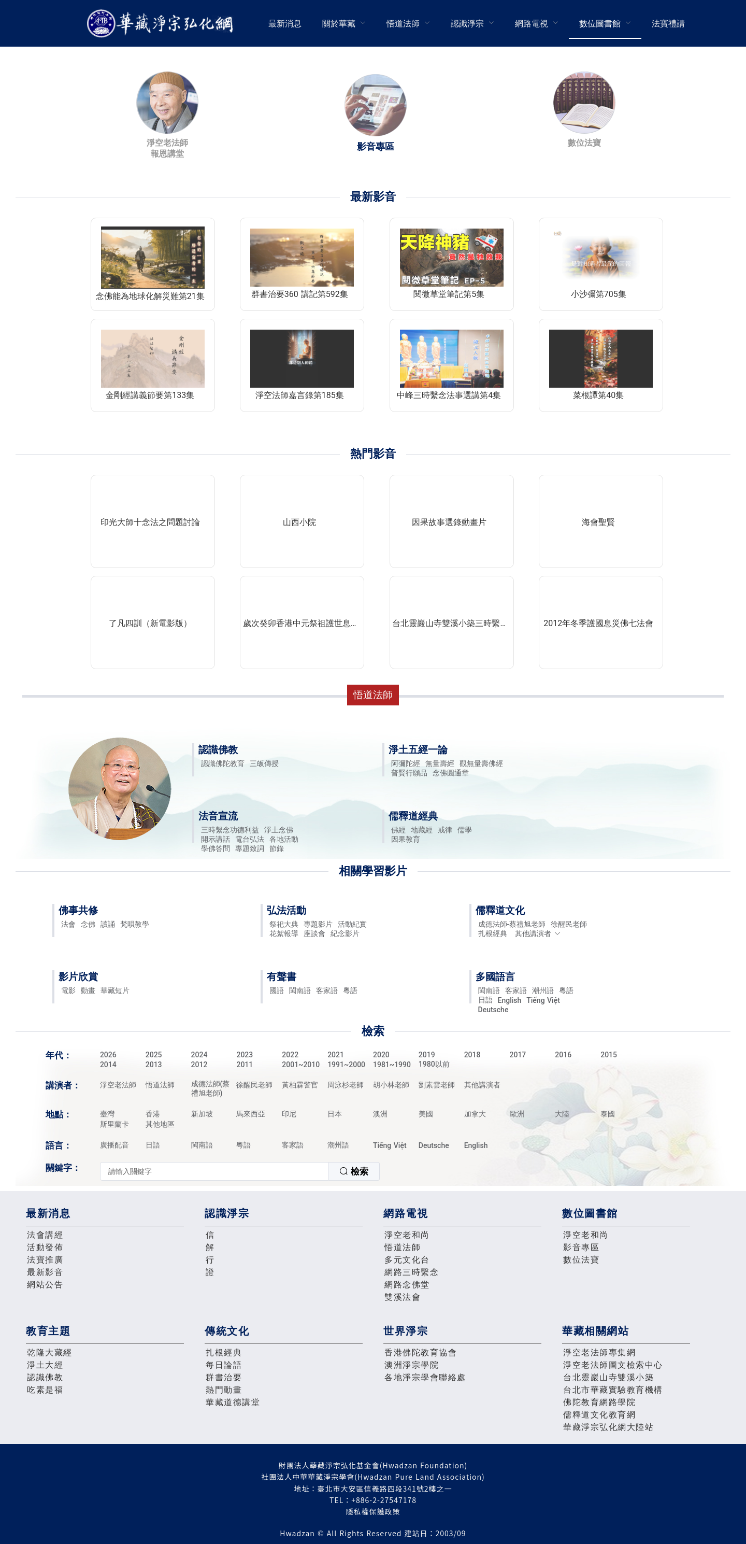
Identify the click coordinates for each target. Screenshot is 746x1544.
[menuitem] (285, 23)
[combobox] (240, 1171)
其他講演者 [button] (538, 933)
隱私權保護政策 (373, 1511)
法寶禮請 (668, 24)
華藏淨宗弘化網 (162, 23)
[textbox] (214, 1171)
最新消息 (285, 24)
